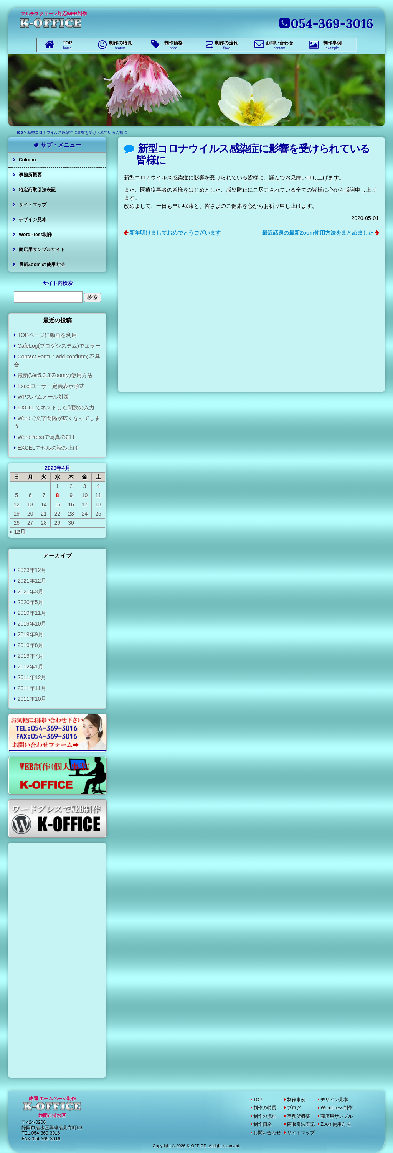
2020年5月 (30, 602)
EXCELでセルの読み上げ (48, 448)
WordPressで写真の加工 (47, 437)
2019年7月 (30, 656)
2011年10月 (32, 699)
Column (27, 160)
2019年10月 (32, 624)
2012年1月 (30, 667)
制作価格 (173, 45)
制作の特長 (120, 45)
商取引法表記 (301, 1124)
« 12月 (17, 532)
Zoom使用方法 (335, 1124)
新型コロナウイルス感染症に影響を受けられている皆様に (253, 154)
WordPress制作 (35, 234)
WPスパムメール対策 (43, 397)
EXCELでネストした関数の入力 (56, 407)
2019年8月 (30, 645)
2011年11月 (32, 688)
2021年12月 (32, 581)
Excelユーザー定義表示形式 (51, 386)
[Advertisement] (251, 321)
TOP (67, 45)
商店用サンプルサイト (42, 249)
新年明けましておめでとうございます (175, 233)
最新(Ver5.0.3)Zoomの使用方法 (55, 375)
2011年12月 (32, 677)
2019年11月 (32, 613)
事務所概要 (30, 174)
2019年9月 (30, 634)
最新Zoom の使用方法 (42, 264)
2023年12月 (32, 570)
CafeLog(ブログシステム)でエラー (59, 346)
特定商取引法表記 (37, 189)
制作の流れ (226, 45)
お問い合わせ (279, 45)
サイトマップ (32, 204)
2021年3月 (30, 591)
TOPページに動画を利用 (47, 335)
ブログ (294, 1107)
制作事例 (332, 45)
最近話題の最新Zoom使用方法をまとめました (317, 233)
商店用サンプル (336, 1116)
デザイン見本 (32, 219)
